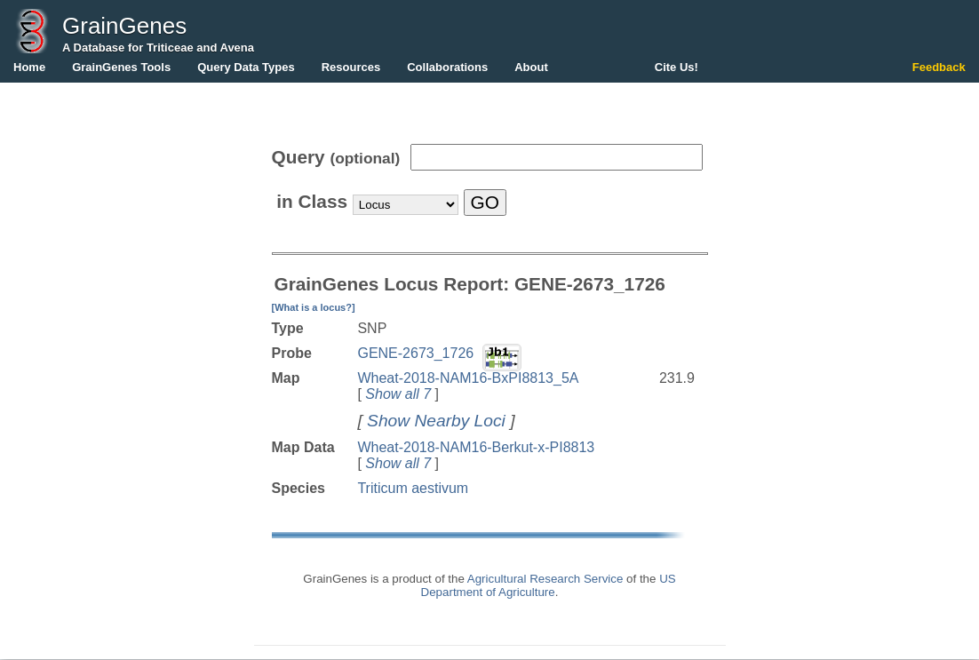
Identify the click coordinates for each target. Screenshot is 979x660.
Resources (351, 67)
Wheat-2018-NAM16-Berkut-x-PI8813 (475, 447)
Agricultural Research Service (545, 578)
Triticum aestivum (412, 488)
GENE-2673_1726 (415, 353)
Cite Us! (676, 67)
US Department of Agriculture (548, 585)
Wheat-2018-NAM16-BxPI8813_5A (467, 378)
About (531, 67)
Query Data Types (246, 67)
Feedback (939, 67)
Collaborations (447, 67)
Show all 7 (398, 394)
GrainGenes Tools (121, 67)
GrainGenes (124, 25)
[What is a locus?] (313, 307)
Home (29, 67)
